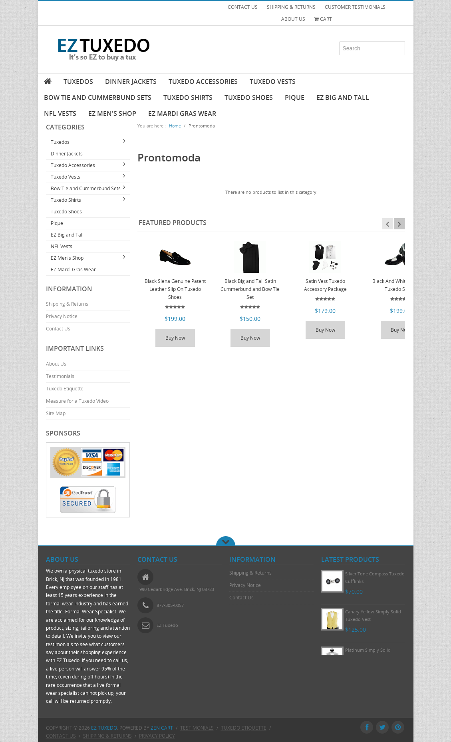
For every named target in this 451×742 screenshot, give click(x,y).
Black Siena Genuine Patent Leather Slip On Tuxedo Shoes (175, 289)
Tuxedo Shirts (188, 97)
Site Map (56, 413)
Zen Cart (162, 727)
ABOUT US (293, 19)
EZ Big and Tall (342, 97)
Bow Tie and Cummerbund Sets (97, 97)
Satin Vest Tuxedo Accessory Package (325, 285)
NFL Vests (60, 113)
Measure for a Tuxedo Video (77, 401)
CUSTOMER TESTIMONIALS (355, 7)
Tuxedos (78, 81)
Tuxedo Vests (273, 81)
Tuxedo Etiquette (64, 388)
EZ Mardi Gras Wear (182, 113)
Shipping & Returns (67, 303)
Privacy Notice (61, 316)
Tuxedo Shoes (249, 97)
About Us (56, 363)
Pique (294, 97)
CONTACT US (243, 7)
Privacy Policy (157, 735)
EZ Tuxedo (104, 727)
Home (175, 126)
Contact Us (58, 328)
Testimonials (60, 376)
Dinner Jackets (131, 81)
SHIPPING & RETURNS (291, 7)
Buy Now (175, 337)
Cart (323, 19)
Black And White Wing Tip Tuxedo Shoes (400, 285)
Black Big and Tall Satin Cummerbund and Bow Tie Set (250, 289)
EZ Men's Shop (112, 113)
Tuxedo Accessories (203, 81)
